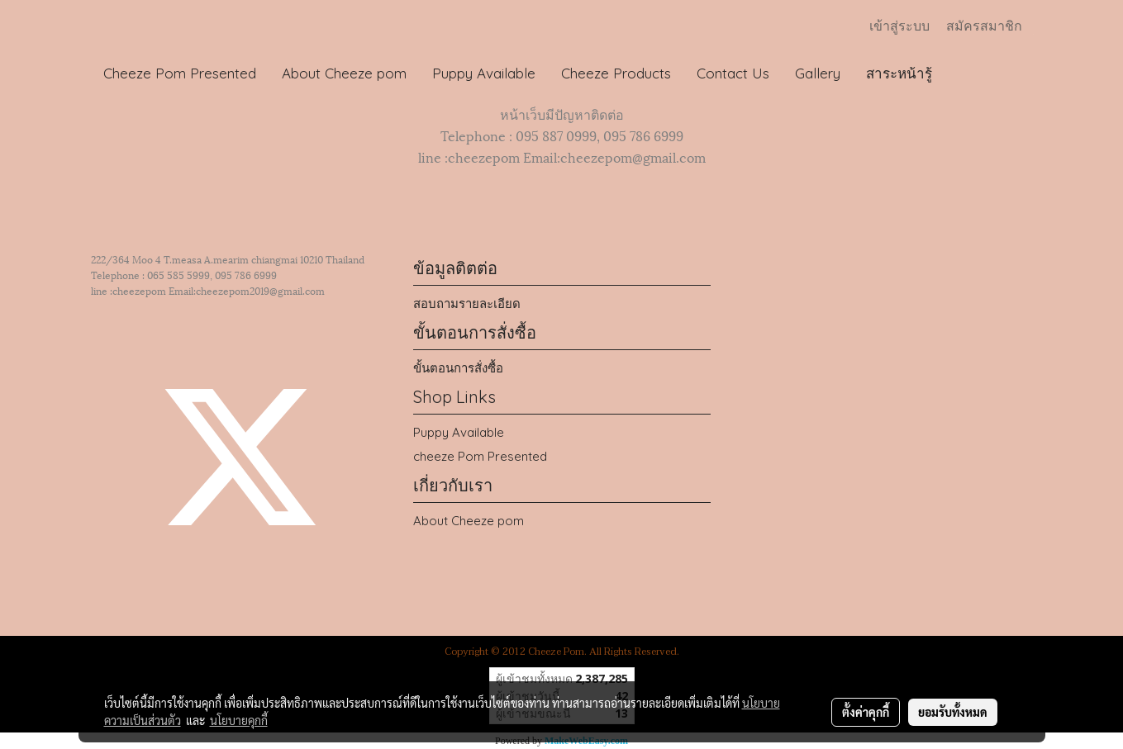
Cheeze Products (616, 73)
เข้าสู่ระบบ (899, 26)
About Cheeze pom (344, 73)
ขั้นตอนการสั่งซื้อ (458, 368)
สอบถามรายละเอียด (467, 303)
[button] (960, 73)
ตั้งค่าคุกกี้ (865, 711)
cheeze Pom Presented (480, 456)
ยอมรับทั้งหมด (952, 711)
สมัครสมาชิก (984, 26)
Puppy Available (483, 73)
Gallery (817, 73)
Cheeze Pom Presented (179, 73)
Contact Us (733, 73)
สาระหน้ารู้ (899, 73)
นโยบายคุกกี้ (239, 720)
